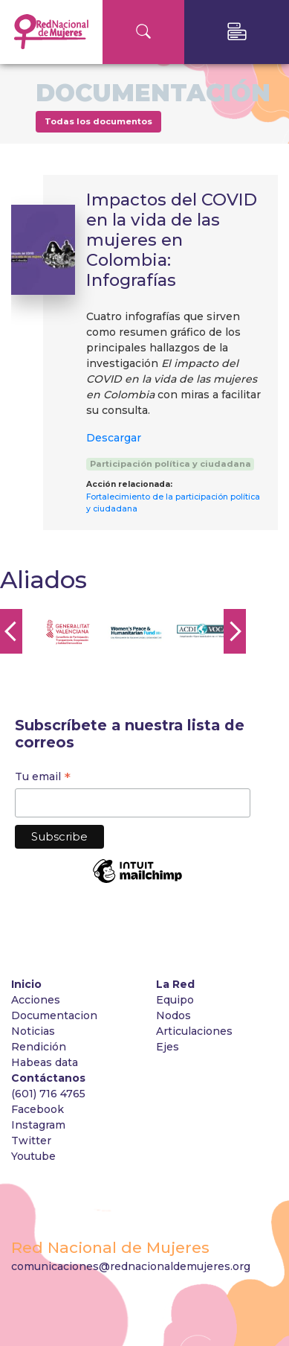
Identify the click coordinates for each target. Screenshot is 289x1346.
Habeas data (44, 1062)
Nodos (173, 1015)
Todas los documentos (98, 121)
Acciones (35, 1000)
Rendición (40, 1046)
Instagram (38, 1125)
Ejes (167, 1046)
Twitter (31, 1140)
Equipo (175, 1000)
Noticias (33, 1031)
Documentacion (54, 1015)
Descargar (113, 437)
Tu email (43, 778)
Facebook (37, 1109)
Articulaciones (194, 1031)
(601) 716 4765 (48, 1093)
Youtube (33, 1156)
